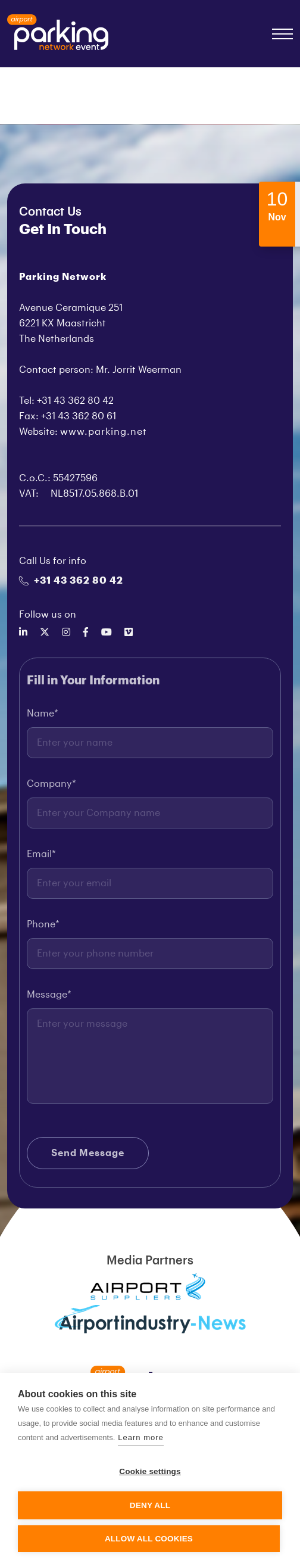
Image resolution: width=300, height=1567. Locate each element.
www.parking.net (103, 432)
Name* (42, 717)
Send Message (87, 1156)
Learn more (140, 1437)
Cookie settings (150, 1471)
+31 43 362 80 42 (71, 580)
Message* (49, 998)
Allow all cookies (149, 1538)
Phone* (43, 928)
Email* (41, 857)
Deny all (150, 1505)
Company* (51, 787)
